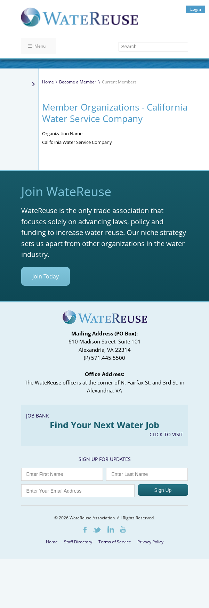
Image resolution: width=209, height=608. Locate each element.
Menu (37, 46)
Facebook (85, 530)
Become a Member (77, 82)
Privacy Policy (150, 542)
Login (195, 9)
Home (48, 82)
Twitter (97, 530)
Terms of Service (114, 542)
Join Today (45, 276)
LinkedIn (110, 529)
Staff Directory (78, 542)
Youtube (123, 529)
